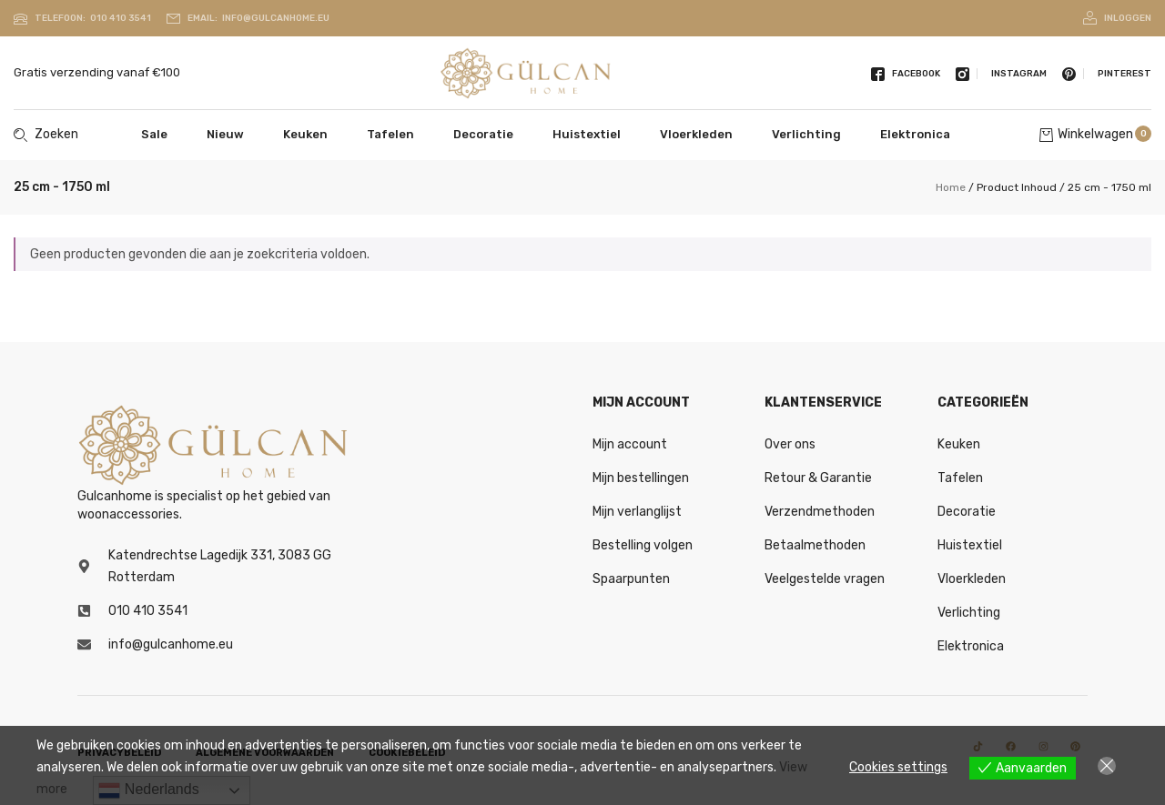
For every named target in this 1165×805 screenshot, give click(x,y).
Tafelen (390, 134)
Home (951, 187)
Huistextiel (586, 134)
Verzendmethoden (820, 511)
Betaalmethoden (815, 545)
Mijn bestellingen (641, 478)
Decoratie (483, 134)
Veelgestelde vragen (825, 579)
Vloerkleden (696, 134)
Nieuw (225, 134)
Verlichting (806, 134)
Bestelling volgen (643, 545)
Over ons (790, 444)
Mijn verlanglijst (637, 511)
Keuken (305, 134)
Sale (154, 134)
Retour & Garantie (818, 478)
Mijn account (630, 444)
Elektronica (915, 134)
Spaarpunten (631, 579)
